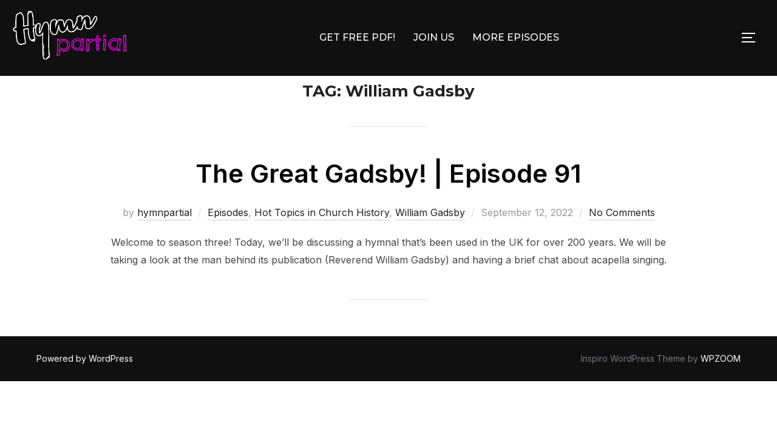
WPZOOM (721, 386)
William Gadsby (430, 240)
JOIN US (433, 37)
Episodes (228, 240)
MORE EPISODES (515, 37)
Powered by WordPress (84, 386)
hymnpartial (164, 240)
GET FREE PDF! (357, 37)
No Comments (622, 240)
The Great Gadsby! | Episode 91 (388, 201)
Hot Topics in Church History (321, 240)
